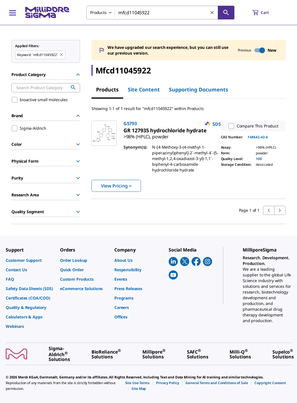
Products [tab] (107, 89)
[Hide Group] (78, 74)
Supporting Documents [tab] (198, 89)
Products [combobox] (98, 12)
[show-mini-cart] (266, 12)
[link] (146, 134)
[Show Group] (78, 144)
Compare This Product (252, 126)
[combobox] (160, 12)
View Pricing (116, 186)
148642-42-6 (258, 137)
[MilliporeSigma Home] (47, 12)
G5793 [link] (130, 123)
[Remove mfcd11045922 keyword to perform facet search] (61, 55)
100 (259, 158)
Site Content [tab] (144, 89)
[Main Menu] (12, 13)
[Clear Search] (212, 13)
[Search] (226, 12)
